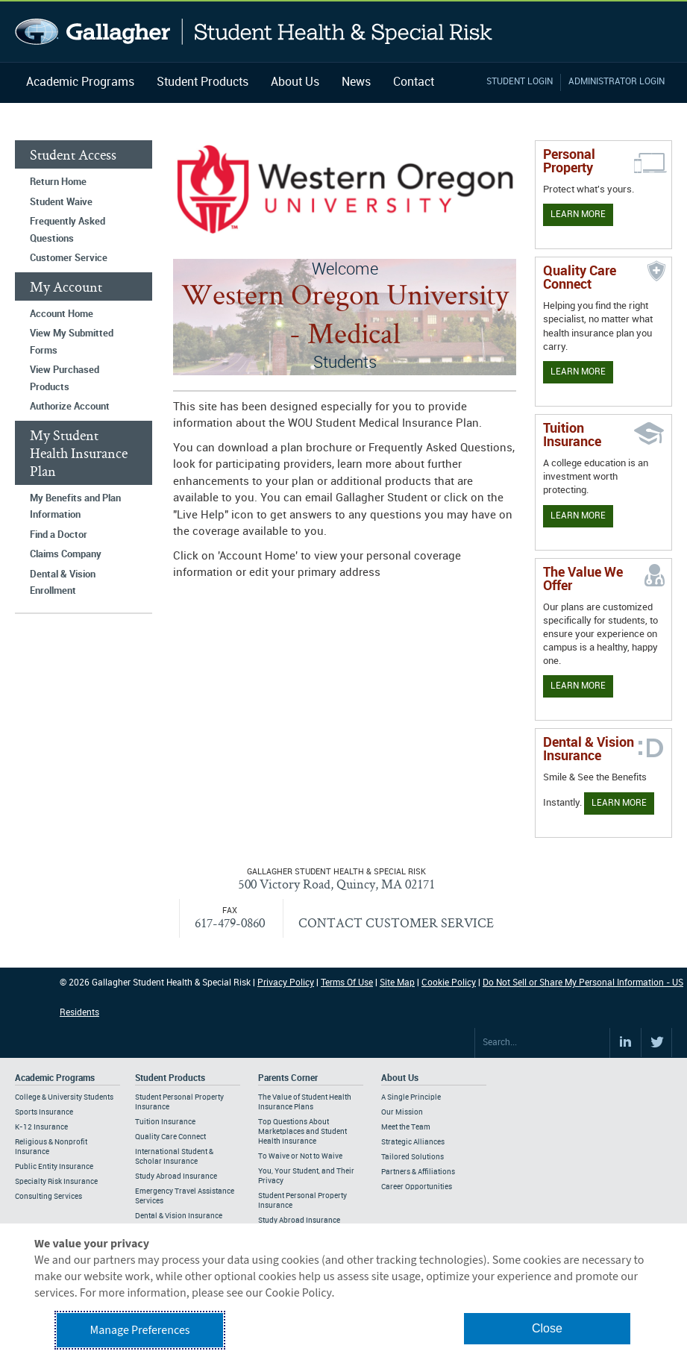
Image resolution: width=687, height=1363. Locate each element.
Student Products (202, 82)
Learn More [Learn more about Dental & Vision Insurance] (619, 803)
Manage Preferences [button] (140, 1330)
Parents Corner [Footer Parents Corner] (288, 1078)
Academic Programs (80, 82)
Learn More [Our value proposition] (578, 686)
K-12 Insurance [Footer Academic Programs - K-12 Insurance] (41, 1127)
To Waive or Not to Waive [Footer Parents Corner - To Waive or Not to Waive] (300, 1156)
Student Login (519, 82)
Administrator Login (616, 82)
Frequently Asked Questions (67, 230)
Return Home (58, 182)
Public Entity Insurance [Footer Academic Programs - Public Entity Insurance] (54, 1167)
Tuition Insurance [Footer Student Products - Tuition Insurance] (165, 1122)
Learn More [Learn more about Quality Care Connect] (578, 372)
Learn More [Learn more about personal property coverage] (578, 214)
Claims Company (65, 554)
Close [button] (547, 1328)
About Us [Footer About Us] (399, 1078)
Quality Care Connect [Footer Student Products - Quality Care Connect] (170, 1137)
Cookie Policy (448, 983)
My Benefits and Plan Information (75, 507)
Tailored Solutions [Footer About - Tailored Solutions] (412, 1157)
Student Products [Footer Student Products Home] (170, 1078)
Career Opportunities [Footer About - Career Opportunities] (416, 1187)
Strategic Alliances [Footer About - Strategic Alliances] (413, 1142)
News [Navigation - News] (356, 82)
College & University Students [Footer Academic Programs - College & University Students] (64, 1097)
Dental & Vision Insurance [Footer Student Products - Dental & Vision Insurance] (178, 1216)
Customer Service (68, 258)
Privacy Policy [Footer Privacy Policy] (285, 983)
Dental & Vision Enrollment (62, 583)
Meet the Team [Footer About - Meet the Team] (405, 1127)
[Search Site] (542, 1043)
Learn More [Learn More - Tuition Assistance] (578, 516)
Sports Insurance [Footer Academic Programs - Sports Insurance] (44, 1112)
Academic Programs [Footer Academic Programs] (55, 1078)
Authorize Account (70, 406)
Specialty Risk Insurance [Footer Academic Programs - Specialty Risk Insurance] (56, 1181)
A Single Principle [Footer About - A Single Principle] (411, 1097)
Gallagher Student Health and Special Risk (254, 32)
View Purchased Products (64, 378)
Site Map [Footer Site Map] (397, 983)
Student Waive (61, 202)
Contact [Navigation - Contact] (413, 82)
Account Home (61, 314)
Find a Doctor (58, 535)
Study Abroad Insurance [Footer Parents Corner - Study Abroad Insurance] (299, 1220)
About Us (295, 82)
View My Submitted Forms (71, 342)
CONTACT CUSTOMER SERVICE (396, 922)
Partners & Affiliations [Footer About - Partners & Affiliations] (418, 1172)
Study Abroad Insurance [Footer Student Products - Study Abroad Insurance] (176, 1176)
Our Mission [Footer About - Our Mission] (402, 1112)
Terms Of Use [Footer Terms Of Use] (347, 983)
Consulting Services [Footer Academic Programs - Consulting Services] (48, 1196)
